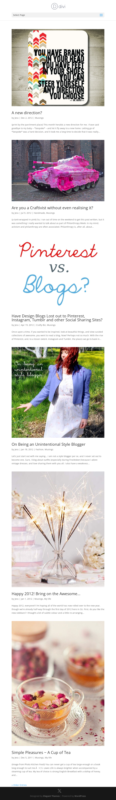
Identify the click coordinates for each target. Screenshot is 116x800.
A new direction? (27, 112)
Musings (39, 117)
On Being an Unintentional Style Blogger (48, 444)
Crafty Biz (41, 325)
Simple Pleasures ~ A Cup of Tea (41, 752)
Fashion (40, 449)
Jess (17, 117)
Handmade (39, 212)
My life (47, 598)
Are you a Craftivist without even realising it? (52, 207)
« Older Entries (19, 785)
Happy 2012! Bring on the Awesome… (46, 593)
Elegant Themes (51, 796)
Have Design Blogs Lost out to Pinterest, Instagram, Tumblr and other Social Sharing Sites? (57, 318)
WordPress (80, 796)
